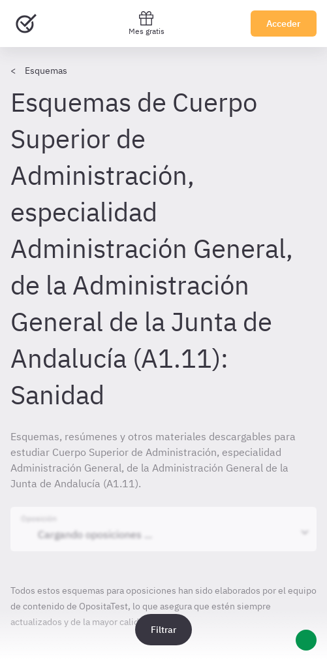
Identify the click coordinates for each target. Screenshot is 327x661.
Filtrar (163, 630)
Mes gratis (146, 23)
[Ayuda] (306, 640)
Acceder (283, 23)
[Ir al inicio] (26, 23)
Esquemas (46, 70)
